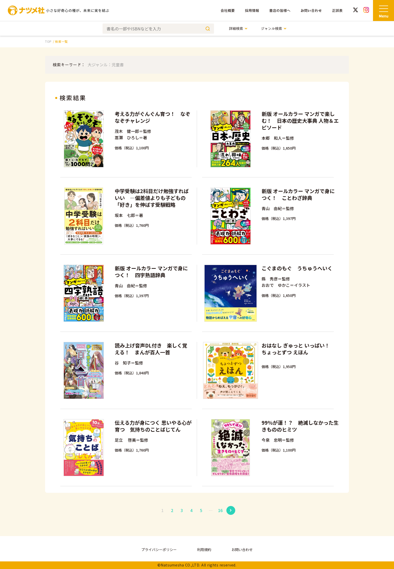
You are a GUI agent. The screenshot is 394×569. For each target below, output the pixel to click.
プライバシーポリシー (159, 549)
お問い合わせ (311, 10)
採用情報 (252, 10)
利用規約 (204, 549)
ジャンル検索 (274, 28)
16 (220, 510)
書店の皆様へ (279, 10)
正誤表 (337, 10)
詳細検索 (238, 28)
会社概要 (228, 10)
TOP (48, 41)
